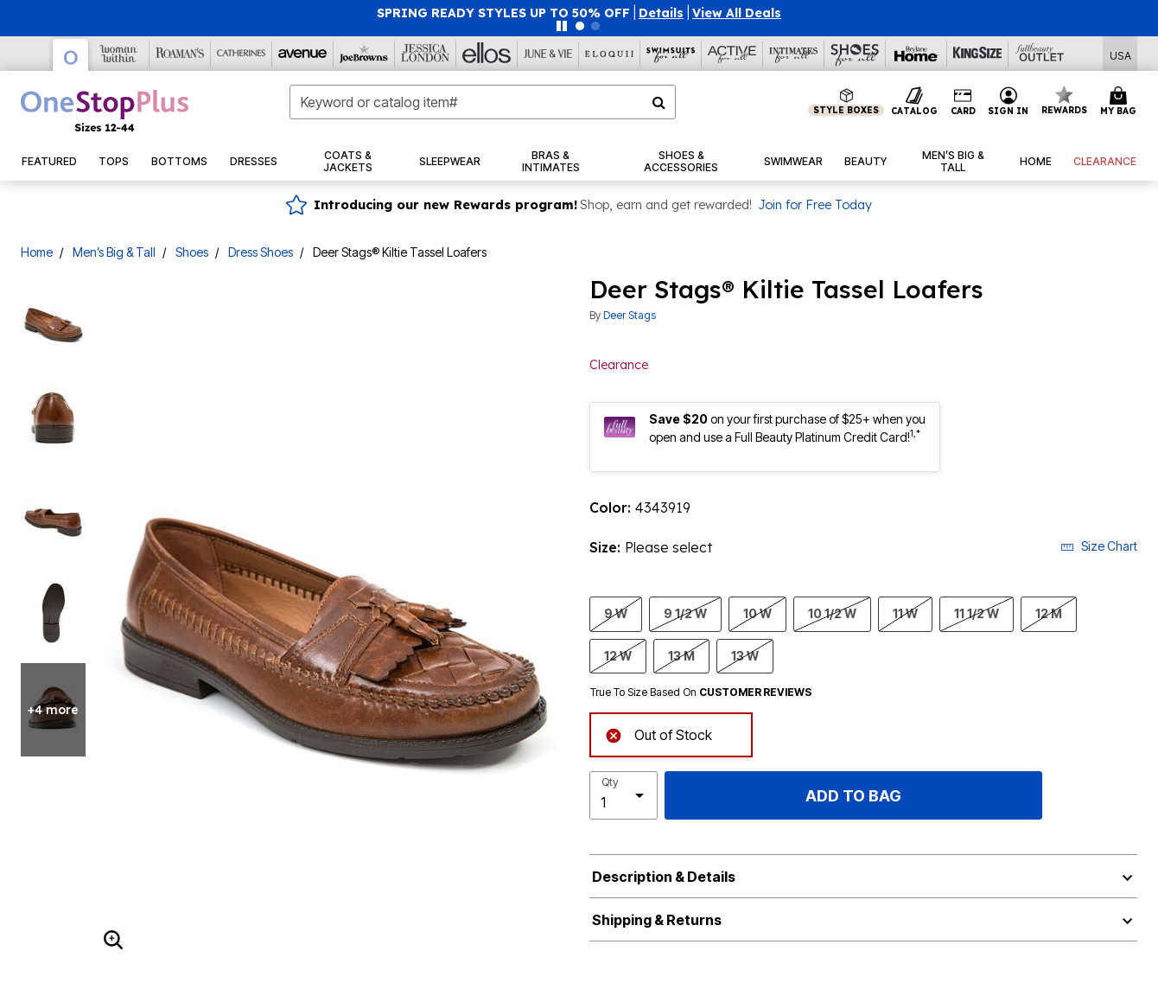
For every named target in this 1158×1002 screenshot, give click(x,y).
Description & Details (663, 876)
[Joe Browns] (364, 54)
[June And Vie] (548, 54)
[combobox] (483, 102)
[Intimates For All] (793, 54)
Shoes (191, 252)
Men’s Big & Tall (114, 252)
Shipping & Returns (657, 920)
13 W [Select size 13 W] (745, 655)
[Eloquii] (609, 54)
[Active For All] (732, 54)
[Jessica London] (425, 54)
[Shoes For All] (855, 54)
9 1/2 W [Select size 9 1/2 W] (685, 613)
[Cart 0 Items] (1121, 102)
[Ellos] (487, 54)
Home (37, 252)
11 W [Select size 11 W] (905, 613)
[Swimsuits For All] (671, 54)
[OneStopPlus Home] (104, 111)
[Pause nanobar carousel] (562, 26)
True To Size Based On (700, 692)
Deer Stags (629, 315)
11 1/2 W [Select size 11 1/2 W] (976, 613)
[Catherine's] (241, 54)
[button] (661, 13)
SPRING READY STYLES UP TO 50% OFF (503, 13)
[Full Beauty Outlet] (1039, 54)
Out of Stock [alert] (658, 734)
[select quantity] (623, 795)
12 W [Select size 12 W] (618, 655)
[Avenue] (303, 54)
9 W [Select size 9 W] (615, 613)
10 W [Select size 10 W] (757, 613)
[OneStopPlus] (71, 55)
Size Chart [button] (1098, 546)
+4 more (53, 710)
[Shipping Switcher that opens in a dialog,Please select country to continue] (1120, 54)
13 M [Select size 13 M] (681, 655)
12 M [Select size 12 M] (1048, 613)
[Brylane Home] (916, 54)
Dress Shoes (260, 252)
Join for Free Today (815, 205)
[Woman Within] (119, 54)
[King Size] (977, 54)
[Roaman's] (180, 54)
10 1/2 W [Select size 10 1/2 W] (832, 613)
